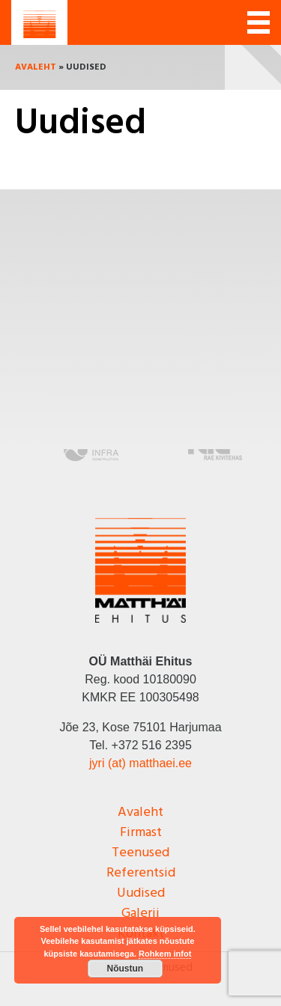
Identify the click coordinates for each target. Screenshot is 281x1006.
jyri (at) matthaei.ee (140, 763)
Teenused (140, 853)
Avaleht (35, 67)
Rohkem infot (165, 953)
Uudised (141, 893)
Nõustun (125, 968)
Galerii (140, 913)
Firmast (141, 833)
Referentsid (140, 873)
